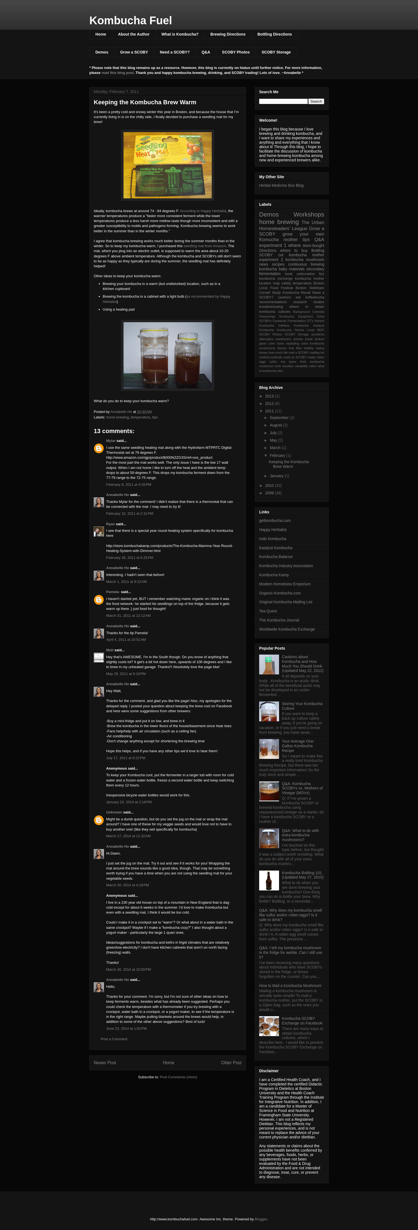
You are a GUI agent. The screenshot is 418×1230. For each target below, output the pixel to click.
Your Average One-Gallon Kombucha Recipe (298, 746)
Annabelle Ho (117, 495)
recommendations (273, 302)
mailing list (317, 352)
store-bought (313, 245)
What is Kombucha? (180, 34)
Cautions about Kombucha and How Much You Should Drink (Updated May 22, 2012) (303, 664)
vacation (288, 366)
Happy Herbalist (273, 529)
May (274, 440)
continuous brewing (306, 264)
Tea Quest (268, 611)
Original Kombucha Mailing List (285, 602)
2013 (270, 396)
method (264, 357)
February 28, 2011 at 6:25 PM (129, 558)
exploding (292, 343)
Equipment (305, 316)
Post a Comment (114, 1039)
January (277, 476)
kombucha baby (273, 269)
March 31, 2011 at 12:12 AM (128, 615)
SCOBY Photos (236, 52)
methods (276, 357)
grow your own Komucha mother (291, 236)
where (294, 245)
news (263, 264)
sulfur (273, 361)
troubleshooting (271, 307)
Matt (110, 650)
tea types (288, 361)
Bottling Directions (275, 34)
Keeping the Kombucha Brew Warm (289, 464)
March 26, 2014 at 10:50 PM (128, 969)
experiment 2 (271, 259)
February (278, 455)
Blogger (261, 1219)
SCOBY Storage (276, 52)
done (280, 343)
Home (100, 34)
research (300, 302)
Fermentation (297, 320)
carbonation (306, 274)
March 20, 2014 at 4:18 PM (127, 885)
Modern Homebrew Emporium (285, 584)
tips (155, 417)
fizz (321, 274)
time (278, 366)
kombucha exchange (276, 279)
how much (276, 352)
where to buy (294, 250)
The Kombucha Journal (279, 620)
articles (298, 339)
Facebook (279, 320)
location (265, 283)
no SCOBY (299, 357)
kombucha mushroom (305, 259)
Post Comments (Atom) (178, 1077)
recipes (278, 264)
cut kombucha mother (301, 255)
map (276, 283)
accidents (317, 334)
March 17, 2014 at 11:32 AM (128, 836)
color (271, 343)
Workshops (308, 214)
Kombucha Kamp (274, 575)
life (286, 352)
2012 (270, 403)
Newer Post (105, 1062)
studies (318, 302)
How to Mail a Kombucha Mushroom (290, 985)
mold (286, 357)
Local (310, 330)
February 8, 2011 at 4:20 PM (128, 484)
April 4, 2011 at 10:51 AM (126, 639)
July (274, 433)
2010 (270, 485)
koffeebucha (315, 297)
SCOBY (266, 255)
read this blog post (117, 73)
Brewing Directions (228, 34)
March (276, 447)
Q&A (206, 52)
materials (297, 269)
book (288, 274)
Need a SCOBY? (175, 52)
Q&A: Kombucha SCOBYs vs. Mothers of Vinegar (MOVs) (302, 788)
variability (301, 366)
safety (286, 283)
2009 (270, 493)
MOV (320, 330)
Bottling (317, 250)
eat (298, 297)
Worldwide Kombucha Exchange (287, 629)
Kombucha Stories (290, 330)
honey (263, 352)
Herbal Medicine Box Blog (281, 185)
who (280, 370)
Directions (267, 250)
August (276, 425)
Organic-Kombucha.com (280, 593)
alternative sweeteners (275, 339)
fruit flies (295, 348)
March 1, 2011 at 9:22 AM (126, 582)
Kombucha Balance (276, 556)
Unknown (114, 812)
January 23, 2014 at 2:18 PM (129, 802)
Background (301, 311)
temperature (140, 417)
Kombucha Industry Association (286, 566)
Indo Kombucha (272, 539)
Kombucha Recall (297, 293)
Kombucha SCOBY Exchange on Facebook (302, 1020)
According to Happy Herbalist (203, 211)
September (280, 417)
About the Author (134, 34)
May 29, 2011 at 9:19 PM (126, 674)
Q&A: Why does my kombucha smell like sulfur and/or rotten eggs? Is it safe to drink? (290, 915)
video (313, 366)
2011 (270, 411)
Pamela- (113, 592)
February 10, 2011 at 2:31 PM (129, 513)
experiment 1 (272, 245)
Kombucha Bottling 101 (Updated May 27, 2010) (303, 875)
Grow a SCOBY (134, 52)
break (309, 339)
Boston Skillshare (310, 288)
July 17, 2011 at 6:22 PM (125, 758)
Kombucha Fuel (130, 20)
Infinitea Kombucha (293, 325)
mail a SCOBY (299, 352)
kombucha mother (309, 279)
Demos (101, 52)
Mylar (111, 441)
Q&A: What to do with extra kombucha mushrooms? (300, 835)
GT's (310, 320)
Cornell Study (270, 293)
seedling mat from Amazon (205, 246)
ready (311, 357)
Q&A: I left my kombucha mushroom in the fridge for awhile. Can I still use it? (290, 952)
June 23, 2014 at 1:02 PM (126, 1028)
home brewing (117, 417)
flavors (281, 348)
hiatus (320, 348)
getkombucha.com (275, 520)
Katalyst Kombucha (276, 548)
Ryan (110, 524)
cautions (284, 297)
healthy (309, 348)
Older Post (231, 1062)
